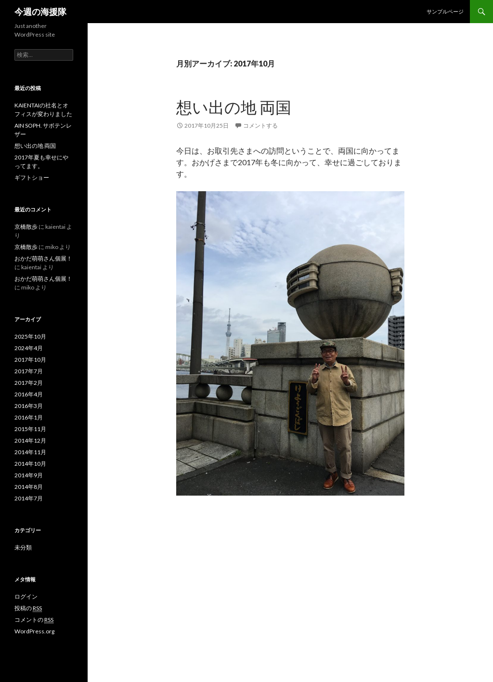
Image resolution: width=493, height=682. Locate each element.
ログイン (26, 596)
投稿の (28, 608)
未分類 (23, 547)
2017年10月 (30, 359)
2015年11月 (30, 429)
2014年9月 (28, 475)
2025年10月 (30, 336)
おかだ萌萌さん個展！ (43, 258)
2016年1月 (28, 417)
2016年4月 (28, 394)
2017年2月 (28, 382)
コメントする (260, 125)
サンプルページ (445, 11)
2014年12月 (30, 440)
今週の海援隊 (40, 11)
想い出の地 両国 (233, 107)
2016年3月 (28, 405)
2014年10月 (30, 463)
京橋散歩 (26, 226)
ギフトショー (31, 177)
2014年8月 (28, 486)
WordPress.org (34, 631)
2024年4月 (28, 348)
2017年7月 (28, 371)
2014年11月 (30, 452)
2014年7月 (28, 498)
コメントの (33, 620)
